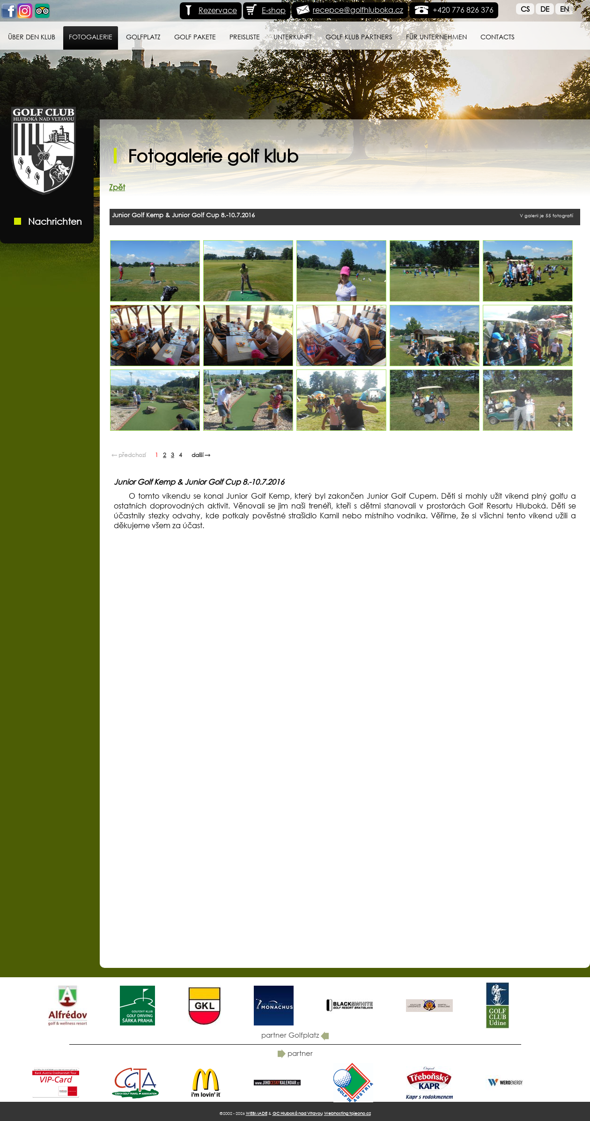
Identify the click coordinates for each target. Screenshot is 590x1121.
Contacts (497, 36)
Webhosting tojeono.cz (347, 1113)
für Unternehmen (436, 36)
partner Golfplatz (295, 1035)
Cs (525, 9)
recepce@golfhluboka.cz (358, 10)
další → (201, 455)
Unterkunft (292, 36)
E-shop (265, 10)
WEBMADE (256, 1113)
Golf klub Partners (358, 36)
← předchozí (128, 455)
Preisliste (244, 36)
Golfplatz (143, 36)
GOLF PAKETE (195, 36)
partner (295, 1053)
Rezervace (209, 10)
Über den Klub (31, 36)
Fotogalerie (90, 36)
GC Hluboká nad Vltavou (298, 1113)
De (544, 9)
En (564, 9)
